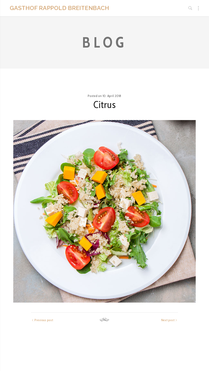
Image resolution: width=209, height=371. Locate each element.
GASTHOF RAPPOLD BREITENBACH (59, 8)
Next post (168, 320)
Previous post (43, 320)
